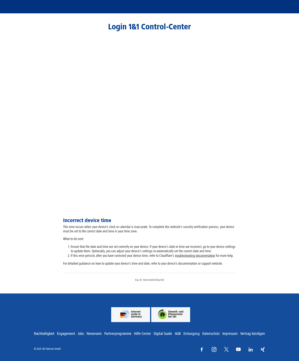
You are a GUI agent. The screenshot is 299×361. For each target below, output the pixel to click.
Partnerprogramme (117, 333)
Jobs (81, 333)
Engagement (66, 333)
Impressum (230, 333)
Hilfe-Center (142, 333)
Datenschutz (211, 333)
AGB (178, 333)
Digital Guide (163, 333)
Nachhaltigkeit (44, 333)
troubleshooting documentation (195, 256)
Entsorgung (191, 333)
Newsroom (94, 333)
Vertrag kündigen (252, 333)
